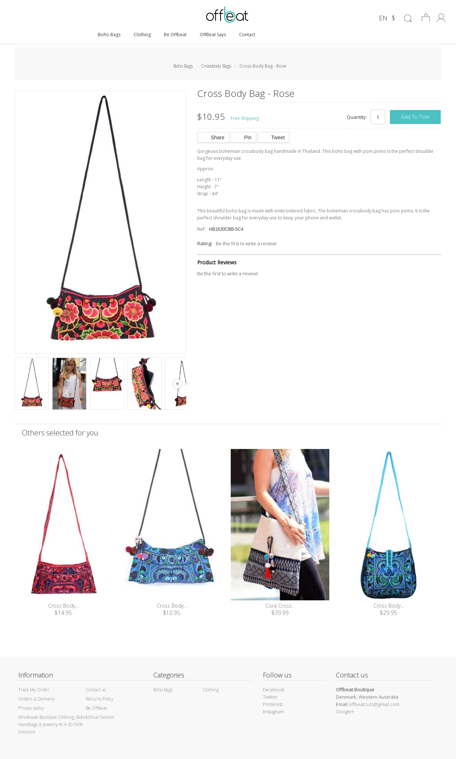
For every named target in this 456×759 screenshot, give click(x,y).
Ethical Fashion (100, 717)
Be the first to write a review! (246, 243)
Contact (247, 34)
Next (177, 383)
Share (213, 137)
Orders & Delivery (36, 699)
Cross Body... (63, 605)
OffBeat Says (213, 34)
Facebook (273, 689)
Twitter (270, 697)
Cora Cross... (280, 605)
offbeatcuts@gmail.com (374, 704)
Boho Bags (109, 34)
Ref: (201, 229)
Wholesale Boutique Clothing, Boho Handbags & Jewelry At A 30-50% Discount (52, 724)
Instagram (273, 711)
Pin (243, 137)
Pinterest (273, 704)
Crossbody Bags (216, 66)
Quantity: (357, 117)
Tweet (273, 137)
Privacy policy (31, 708)
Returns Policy (100, 699)
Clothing (142, 34)
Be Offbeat (175, 34)
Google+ (345, 711)
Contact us (96, 690)
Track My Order (33, 690)
